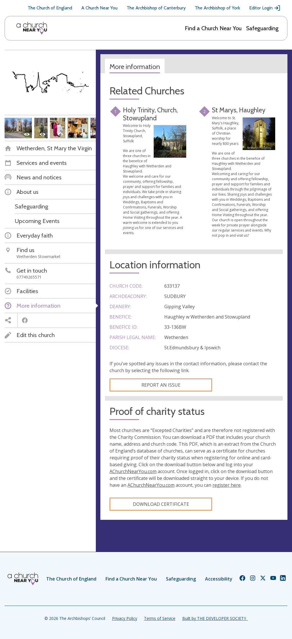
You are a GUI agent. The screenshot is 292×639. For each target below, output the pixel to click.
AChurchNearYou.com (133, 471)
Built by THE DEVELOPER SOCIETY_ (215, 618)
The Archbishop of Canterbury (156, 8)
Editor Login (265, 8)
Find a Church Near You (213, 28)
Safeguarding (262, 28)
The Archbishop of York (217, 8)
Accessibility (218, 579)
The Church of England (50, 8)
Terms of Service (159, 618)
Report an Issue (161, 385)
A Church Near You (99, 8)
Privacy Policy (124, 618)
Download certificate (161, 504)
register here (226, 485)
